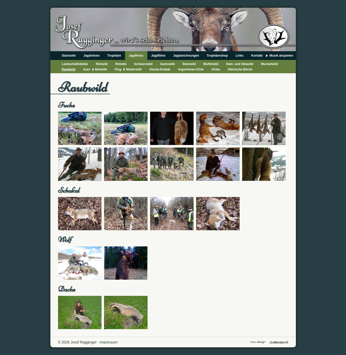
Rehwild (102, 64)
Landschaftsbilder (75, 64)
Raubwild (68, 69)
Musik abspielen (281, 55)
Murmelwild (269, 64)
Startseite (69, 55)
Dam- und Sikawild (239, 64)
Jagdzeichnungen (186, 55)
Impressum (108, 342)
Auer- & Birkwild (95, 69)
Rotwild (120, 64)
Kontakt (257, 55)
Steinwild (189, 64)
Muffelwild (211, 64)
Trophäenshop (217, 55)
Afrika (215, 69)
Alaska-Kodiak (160, 69)
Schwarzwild (143, 64)
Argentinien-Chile (191, 69)
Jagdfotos (136, 55)
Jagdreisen (91, 55)
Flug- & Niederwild (128, 69)
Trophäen (114, 55)
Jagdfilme (158, 55)
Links (239, 55)
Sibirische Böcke (240, 69)
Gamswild (167, 64)
